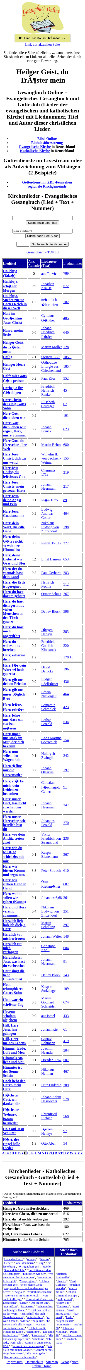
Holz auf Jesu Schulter (13, 1131)
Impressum (15, 1362)
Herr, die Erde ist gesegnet (14, 584)
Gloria (25, 1320)
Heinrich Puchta (47, 584)
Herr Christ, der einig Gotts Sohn (14, 404)
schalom (38, 1339)
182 (66, 302)
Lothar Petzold (46, 722)
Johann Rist (49, 1029)
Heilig (7, 357)
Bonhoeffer (63, 1324)
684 (66, 948)
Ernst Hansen (51, 559)
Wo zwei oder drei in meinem (28, 1275)
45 (65, 390)
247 (66, 805)
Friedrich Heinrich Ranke (48, 390)
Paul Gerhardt (51, 573)
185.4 (67, 366)
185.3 (67, 357)
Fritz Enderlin (51, 1085)
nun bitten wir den (34, 1273)
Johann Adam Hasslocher (51, 1099)
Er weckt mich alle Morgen (26, 1322)
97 (65, 1131)
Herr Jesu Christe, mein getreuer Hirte (14, 486)
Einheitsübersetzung (47, 143)
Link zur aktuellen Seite (42, 44)
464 (66, 694)
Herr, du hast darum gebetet (14, 594)
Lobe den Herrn (13, 1259)
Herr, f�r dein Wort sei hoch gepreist (14, 669)
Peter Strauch (51, 870)
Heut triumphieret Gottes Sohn (13, 989)
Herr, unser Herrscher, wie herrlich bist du (14, 823)
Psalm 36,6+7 (51, 543)
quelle (47, 1266)
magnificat (10, 1306)
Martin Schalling (48, 925)
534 (66, 722)
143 (66, 975)
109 (66, 989)
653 (66, 559)
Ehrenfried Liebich (49, 1116)
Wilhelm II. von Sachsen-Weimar (51, 458)
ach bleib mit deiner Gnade (27, 1347)
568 (66, 1116)
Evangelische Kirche (35, 147)
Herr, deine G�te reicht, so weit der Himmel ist (13, 543)
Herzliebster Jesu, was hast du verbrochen (14, 961)
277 (66, 543)
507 (66, 1060)
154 (66, 740)
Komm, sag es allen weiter (20, 1357)
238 (66, 838)
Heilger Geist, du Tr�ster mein (13, 347)
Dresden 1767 (51, 1060)
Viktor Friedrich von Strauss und (51, 838)
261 (66, 898)
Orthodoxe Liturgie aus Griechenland (51, 366)
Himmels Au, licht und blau (13, 1060)
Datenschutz (34, 1362)
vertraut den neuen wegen (28, 1346)
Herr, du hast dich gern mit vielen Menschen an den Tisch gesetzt (13, 611)
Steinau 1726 (50, 357)
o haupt (31, 1259)
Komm (44, 1259)
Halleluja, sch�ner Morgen (10, 285)
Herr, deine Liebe (31, 1284)
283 (66, 573)
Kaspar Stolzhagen (49, 989)
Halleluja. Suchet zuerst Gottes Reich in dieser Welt (15, 302)
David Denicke (47, 669)
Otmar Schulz (51, 594)
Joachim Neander (47, 1050)
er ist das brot (35, 1317)
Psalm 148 (63, 1302)
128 (66, 347)
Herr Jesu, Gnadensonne (13, 513)
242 (66, 756)
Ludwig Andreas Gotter (47, 513)
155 (66, 458)
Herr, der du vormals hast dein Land (13, 573)
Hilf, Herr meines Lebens (14, 1041)
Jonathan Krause (47, 286)
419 (66, 1041)
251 (66, 911)
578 (66, 1099)
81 (65, 961)
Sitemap (52, 1362)
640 (66, 332)
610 (66, 870)
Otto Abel (48, 1143)
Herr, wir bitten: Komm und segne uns (14, 871)
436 (66, 682)
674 (66, 1002)
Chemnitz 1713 (48, 472)
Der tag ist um (39, 1302)
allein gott (33, 1331)
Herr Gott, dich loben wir (14, 415)
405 (66, 318)
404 (66, 513)
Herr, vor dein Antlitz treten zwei (14, 838)
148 (66, 936)
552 (66, 378)
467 (66, 1071)
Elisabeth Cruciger (48, 404)
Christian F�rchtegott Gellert (50, 787)
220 (66, 646)
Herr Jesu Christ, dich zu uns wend (14, 458)
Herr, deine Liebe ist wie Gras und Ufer (14, 559)
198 (66, 527)
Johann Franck (46, 429)
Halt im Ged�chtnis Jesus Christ (12, 318)
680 (66, 445)
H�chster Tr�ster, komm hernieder (11, 1116)
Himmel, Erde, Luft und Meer (14, 1050)
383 (66, 632)
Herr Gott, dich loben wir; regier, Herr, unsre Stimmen (14, 429)
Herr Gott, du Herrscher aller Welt (15, 445)
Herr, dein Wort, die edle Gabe (14, 527)
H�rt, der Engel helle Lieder (11, 1144)
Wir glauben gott (29, 1266)
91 (65, 787)
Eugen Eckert (65, 1320)
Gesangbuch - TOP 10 (42, 252)
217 (66, 486)
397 (66, 925)
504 (66, 1050)
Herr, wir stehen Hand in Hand (14, 884)
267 (66, 594)
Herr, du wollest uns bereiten (11, 646)
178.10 (68, 657)
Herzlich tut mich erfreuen (14, 936)
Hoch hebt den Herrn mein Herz (14, 1085)
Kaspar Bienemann (49, 854)
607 (66, 884)
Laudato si (38, 1335)
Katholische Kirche (35, 151)
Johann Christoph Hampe (66, 1293)
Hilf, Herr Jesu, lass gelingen (10, 1029)
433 (66, 1016)
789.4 (67, 273)
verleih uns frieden (39, 1292)
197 (66, 770)
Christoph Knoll (48, 948)
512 (66, 584)
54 (65, 1143)
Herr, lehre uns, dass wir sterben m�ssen (13, 721)
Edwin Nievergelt (48, 694)
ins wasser (27, 1306)
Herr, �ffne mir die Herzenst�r (12, 770)
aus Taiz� (49, 274)
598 (66, 611)
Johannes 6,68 (51, 898)
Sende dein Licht (14, 1270)
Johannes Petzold (48, 823)
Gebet (7, 1263)
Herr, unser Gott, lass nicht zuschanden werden (14, 805)
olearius (61, 1281)
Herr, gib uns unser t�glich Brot (14, 694)
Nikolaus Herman (47, 1071)
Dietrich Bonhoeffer (62, 1275)
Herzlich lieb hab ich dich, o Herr (14, 925)
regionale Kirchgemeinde (47, 186)
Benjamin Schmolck (48, 707)
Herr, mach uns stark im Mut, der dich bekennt (13, 740)
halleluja (38, 1320)
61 (65, 1029)
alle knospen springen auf (28, 1337)
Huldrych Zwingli (48, 756)
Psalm (69, 1317)
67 (65, 404)
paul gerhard (64, 1299)
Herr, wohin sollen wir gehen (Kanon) (14, 898)
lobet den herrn (24, 1263)
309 (66, 1085)
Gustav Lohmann (48, 1041)
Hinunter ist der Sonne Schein (12, 1071)
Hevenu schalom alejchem (10, 1016)
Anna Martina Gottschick (51, 740)
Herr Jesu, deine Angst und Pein (12, 500)
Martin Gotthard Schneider (48, 1002)
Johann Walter (51, 936)
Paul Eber (48, 378)
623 (66, 429)
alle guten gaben (36, 1353)
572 (66, 286)
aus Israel (48, 1016)
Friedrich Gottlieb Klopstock (48, 646)
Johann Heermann (48, 486)
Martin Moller (51, 347)
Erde (25, 1335)
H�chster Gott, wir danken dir (11, 1099)
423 (66, 707)
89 (65, 500)
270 (66, 823)
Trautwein (63, 1306)
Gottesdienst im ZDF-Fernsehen (47, 182)
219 (66, 472)
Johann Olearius (47, 770)
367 (66, 854)
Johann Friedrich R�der (48, 332)
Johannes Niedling (65, 1329)
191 (66, 415)
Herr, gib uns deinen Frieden (14, 682)
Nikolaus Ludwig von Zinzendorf (50, 527)
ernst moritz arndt (65, 1311)
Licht (23, 1302)
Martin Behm (51, 445)
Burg (41, 1263)
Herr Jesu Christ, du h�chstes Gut (14, 472)
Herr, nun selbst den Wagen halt (12, 756)
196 (66, 669)
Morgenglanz (28, 1281)
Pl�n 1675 (49, 500)
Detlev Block (51, 611)
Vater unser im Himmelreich (21, 1295)
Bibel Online (47, 139)
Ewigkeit (18, 1292)
